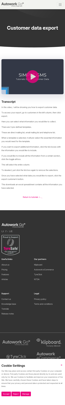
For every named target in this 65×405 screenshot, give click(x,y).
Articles (4, 279)
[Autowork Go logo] (16, 342)
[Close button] (62, 366)
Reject (16, 394)
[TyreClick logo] (16, 357)
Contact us (6, 299)
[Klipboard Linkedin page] (11, 231)
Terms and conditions (43, 304)
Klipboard (38, 265)
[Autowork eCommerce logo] (49, 357)
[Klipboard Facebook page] (2, 231)
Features (5, 274)
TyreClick (38, 274)
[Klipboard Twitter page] (6, 231)
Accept (6, 394)
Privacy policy (40, 299)
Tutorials (5, 309)
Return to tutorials (32, 197)
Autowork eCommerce (44, 269)
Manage (25, 394)
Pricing (4, 269)
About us (5, 265)
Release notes (7, 313)
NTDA (37, 279)
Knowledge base (8, 304)
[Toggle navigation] (60, 4)
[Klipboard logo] (49, 343)
